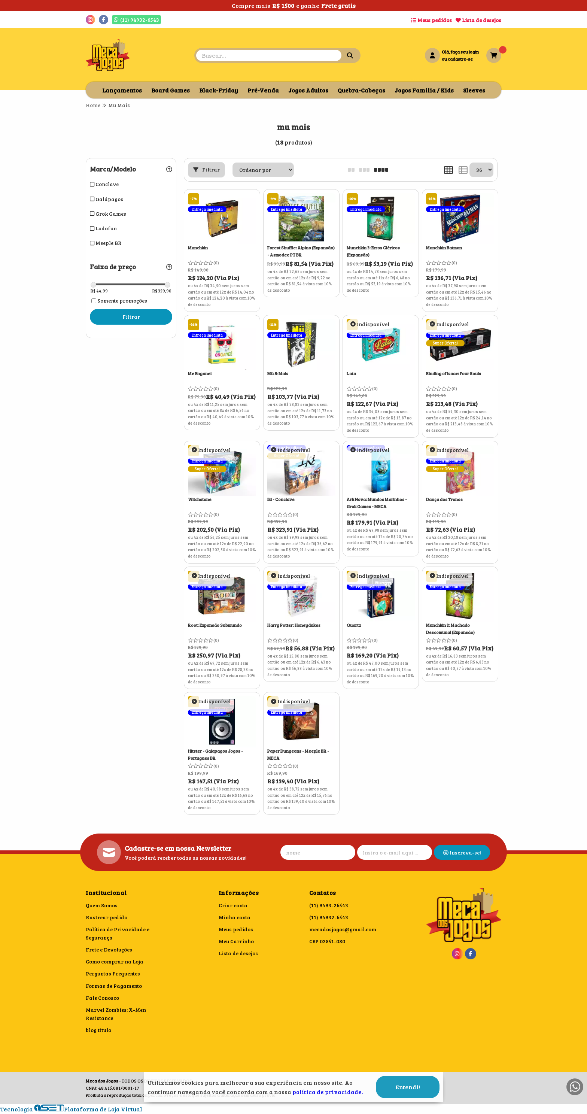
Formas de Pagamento (114, 985)
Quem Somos (102, 905)
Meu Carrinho (236, 941)
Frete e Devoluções (109, 949)
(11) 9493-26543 (328, 905)
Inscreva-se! (462, 852)
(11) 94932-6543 (328, 917)
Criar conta (233, 905)
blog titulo (98, 1029)
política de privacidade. (327, 1091)
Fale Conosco (102, 997)
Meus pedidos (431, 20)
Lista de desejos (478, 20)
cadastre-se (460, 59)
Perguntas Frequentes (113, 973)
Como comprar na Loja (114, 961)
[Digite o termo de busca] (268, 55)
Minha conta (234, 917)
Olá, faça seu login (460, 52)
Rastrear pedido (106, 917)
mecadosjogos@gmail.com (342, 929)
